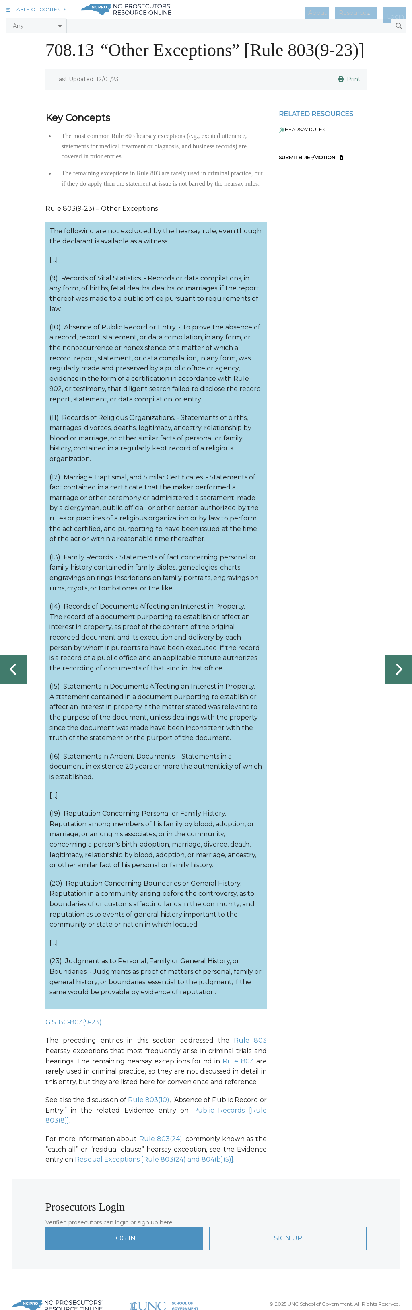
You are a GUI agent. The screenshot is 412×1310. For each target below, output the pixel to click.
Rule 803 (250, 1040)
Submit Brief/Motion (311, 157)
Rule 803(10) (148, 1100)
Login (399, 9)
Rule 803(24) (160, 1138)
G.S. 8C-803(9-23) (73, 1022)
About (335, 9)
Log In (124, 1238)
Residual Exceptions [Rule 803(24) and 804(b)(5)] (154, 1159)
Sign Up (288, 1238)
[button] (36, 9)
